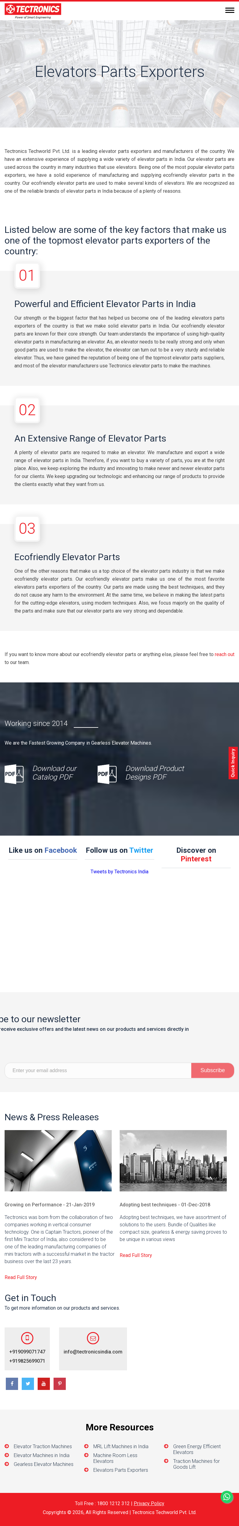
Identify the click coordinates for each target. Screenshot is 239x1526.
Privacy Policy (149, 1503)
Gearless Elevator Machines (43, 1464)
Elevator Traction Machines (43, 1446)
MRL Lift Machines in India (120, 1446)
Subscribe (212, 1083)
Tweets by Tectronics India (119, 872)
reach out (224, 654)
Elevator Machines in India (41, 1455)
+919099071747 (172, 1352)
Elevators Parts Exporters (120, 1470)
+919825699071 (172, 1361)
